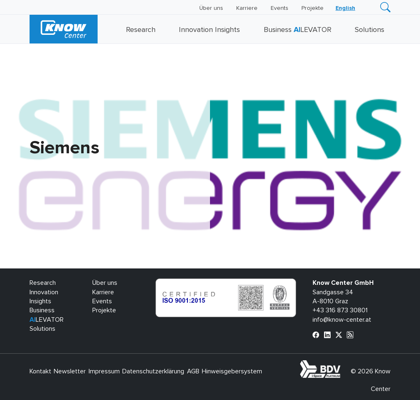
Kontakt (40, 371)
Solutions (369, 30)
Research (140, 30)
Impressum (104, 371)
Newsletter (70, 371)
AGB (193, 371)
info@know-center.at (342, 319)
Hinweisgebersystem (232, 371)
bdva (342, 364)
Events (279, 8)
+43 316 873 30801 (340, 310)
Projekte (312, 8)
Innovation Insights (209, 30)
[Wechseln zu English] (345, 8)
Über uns (211, 8)
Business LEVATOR (297, 30)
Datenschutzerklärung (153, 371)
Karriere (247, 8)
